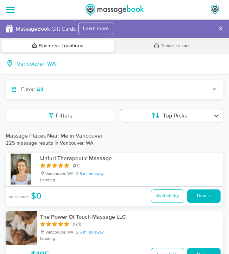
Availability (167, 196)
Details (204, 196)
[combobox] (120, 64)
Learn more (96, 28)
